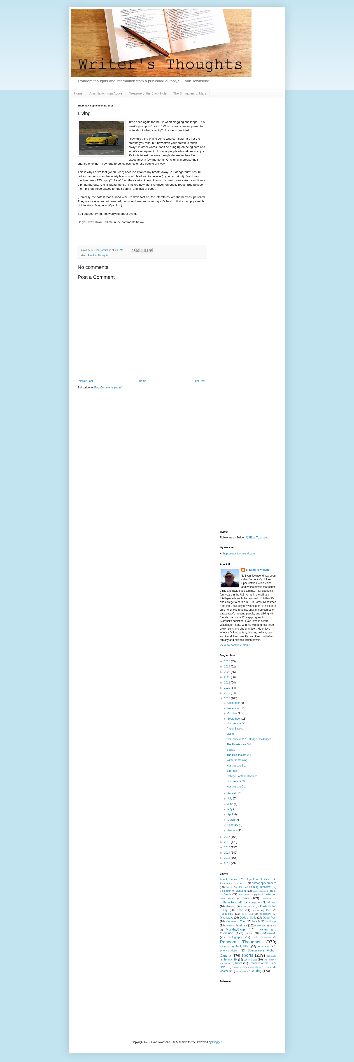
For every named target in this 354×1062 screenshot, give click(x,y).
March (231, 819)
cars (246, 898)
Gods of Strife (248, 917)
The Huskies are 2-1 (239, 755)
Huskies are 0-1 (236, 786)
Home (78, 93)
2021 (227, 682)
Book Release (246, 894)
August (232, 793)
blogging (240, 890)
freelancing (226, 913)
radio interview (262, 937)
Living (230, 733)
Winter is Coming (237, 760)
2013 (227, 857)
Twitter (268, 967)
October (232, 713)
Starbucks (271, 956)
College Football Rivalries (242, 776)
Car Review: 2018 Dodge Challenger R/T (251, 739)
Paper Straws (235, 728)
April (230, 814)
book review (265, 894)
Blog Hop (243, 887)
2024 (227, 666)
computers (255, 902)
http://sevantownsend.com (239, 553)
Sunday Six (230, 959)
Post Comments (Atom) (108, 387)
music (249, 933)
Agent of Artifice (258, 879)
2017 (227, 836)
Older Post (198, 381)
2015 (227, 847)
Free (268, 910)
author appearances (264, 883)
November (234, 708)
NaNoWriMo (269, 933)
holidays (271, 921)
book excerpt (259, 891)
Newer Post (86, 381)
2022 (227, 677)
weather (225, 971)
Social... (231, 749)
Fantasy (230, 906)
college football (231, 902)
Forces (255, 910)
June (230, 804)
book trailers (227, 898)
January (232, 830)
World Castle (242, 971)
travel (238, 963)
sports (247, 955)
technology (250, 959)
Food (240, 910)
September (234, 718)
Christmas (266, 898)
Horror (229, 925)
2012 (227, 863)
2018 (227, 698)
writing (257, 971)
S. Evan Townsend (258, 569)
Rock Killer (242, 946)
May (230, 809)
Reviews (224, 946)
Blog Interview (261, 887)
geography (265, 913)
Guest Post (269, 917)
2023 (227, 672)
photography (235, 937)
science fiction (229, 950)
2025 (227, 661)
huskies (241, 925)
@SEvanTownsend (256, 537)
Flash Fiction (247, 906)
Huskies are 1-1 (236, 765)
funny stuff (247, 914)
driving (272, 902)
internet (261, 925)
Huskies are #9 (236, 781)
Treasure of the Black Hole (147, 93)
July (230, 798)
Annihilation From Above (233, 883)
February (233, 825)
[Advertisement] (248, 172)
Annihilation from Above (105, 93)
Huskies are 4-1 (236, 723)
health (256, 921)
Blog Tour (225, 890)
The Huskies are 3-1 (239, 744)
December (234, 702)
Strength (232, 770)
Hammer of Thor (236, 921)
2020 (227, 687)
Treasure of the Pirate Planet (246, 967)
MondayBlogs (235, 929)
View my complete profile (235, 645)
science (263, 946)
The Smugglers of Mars (189, 93)
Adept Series (228, 879)
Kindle (273, 925)
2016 (227, 842)
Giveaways (226, 917)
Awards (229, 887)
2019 (227, 693)
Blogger (216, 1042)
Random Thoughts (98, 255)
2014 (227, 852)
